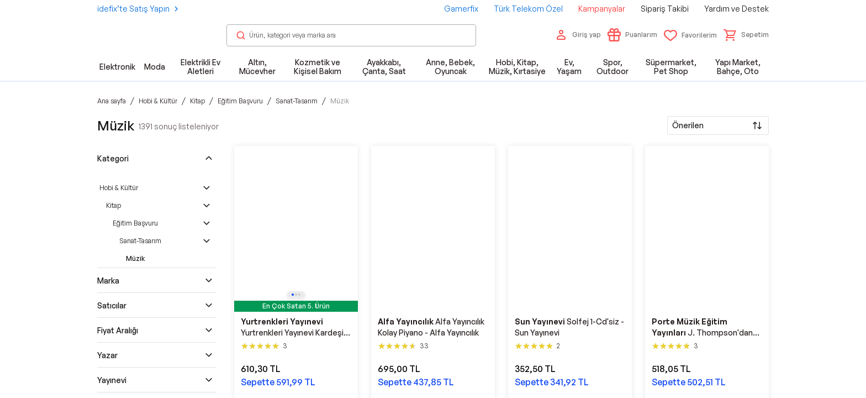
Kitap (113, 205)
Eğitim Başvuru (135, 223)
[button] (746, 34)
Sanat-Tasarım (140, 241)
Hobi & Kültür (118, 188)
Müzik (135, 258)
